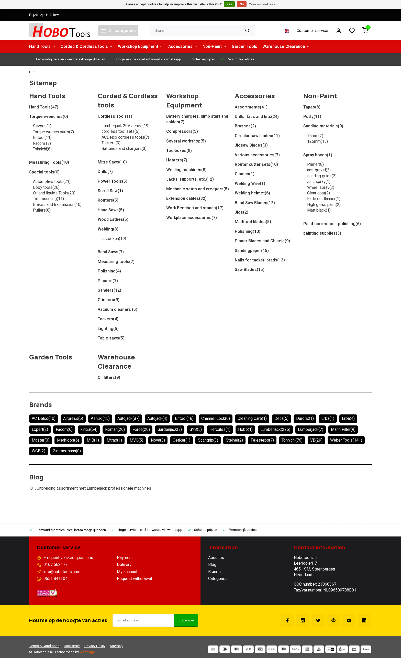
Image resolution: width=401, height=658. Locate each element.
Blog (36, 477)
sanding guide (322, 176)
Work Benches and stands (195, 208)
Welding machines (186, 170)
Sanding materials (323, 126)
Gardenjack (170, 429)
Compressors (182, 131)
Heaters (176, 160)
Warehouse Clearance (286, 46)
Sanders (109, 290)
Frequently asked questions (68, 558)
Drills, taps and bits (257, 116)
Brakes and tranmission (57, 205)
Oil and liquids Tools (54, 193)
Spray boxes (317, 155)
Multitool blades (253, 222)
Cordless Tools (115, 116)
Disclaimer (72, 646)
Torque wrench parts (53, 132)
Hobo (245, 429)
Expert (40, 429)
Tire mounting (48, 199)
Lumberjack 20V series (126, 126)
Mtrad (114, 440)
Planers (108, 281)
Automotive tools (52, 182)
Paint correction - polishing (332, 224)
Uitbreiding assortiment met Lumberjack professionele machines (94, 488)
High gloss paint (324, 205)
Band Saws (111, 252)
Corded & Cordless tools (87, 46)
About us (216, 558)
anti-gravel (319, 170)
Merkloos (68, 440)
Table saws (111, 338)
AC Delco (43, 418)
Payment (125, 558)
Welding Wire (250, 184)
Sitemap (116, 646)
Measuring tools (116, 262)
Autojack (128, 418)
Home (36, 72)
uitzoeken (114, 239)
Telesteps (262, 440)
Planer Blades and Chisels (262, 241)
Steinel (234, 440)
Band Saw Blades (255, 203)
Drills (105, 171)
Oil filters (109, 377)
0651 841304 (55, 579)
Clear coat (318, 193)
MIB (93, 440)
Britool (42, 138)
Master (40, 440)
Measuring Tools (49, 162)
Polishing (109, 271)
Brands (40, 404)
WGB (38, 451)
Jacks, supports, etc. (190, 179)
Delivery (124, 564)
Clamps (244, 174)
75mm (315, 136)
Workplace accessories (191, 218)
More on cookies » (262, 4)
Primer (315, 164)
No (242, 4)
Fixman (115, 429)
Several (42, 126)
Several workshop (186, 141)
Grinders (108, 300)
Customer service (312, 31)
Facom (42, 143)
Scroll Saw (110, 191)
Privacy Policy (94, 646)
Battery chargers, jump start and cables (197, 119)
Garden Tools (244, 46)
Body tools (46, 187)
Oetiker (181, 440)
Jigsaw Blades (251, 145)
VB (316, 440)
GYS (196, 429)
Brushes (245, 126)
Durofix (305, 418)
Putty (312, 116)
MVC (136, 440)
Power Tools (112, 181)
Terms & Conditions (44, 646)
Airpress (73, 418)
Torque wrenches (48, 116)
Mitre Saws (112, 162)
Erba (327, 418)
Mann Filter (343, 429)
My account (127, 572)
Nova (158, 440)
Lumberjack (275, 429)
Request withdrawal (134, 579)
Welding (108, 229)
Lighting (108, 329)
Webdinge (87, 652)
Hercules (219, 429)
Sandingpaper (252, 251)
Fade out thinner (323, 199)
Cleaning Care (252, 418)
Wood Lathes (113, 219)
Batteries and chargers (124, 149)
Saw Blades (249, 269)
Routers (108, 200)
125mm (317, 141)
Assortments (251, 107)
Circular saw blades (257, 136)
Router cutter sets (256, 164)
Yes (229, 4)
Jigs (241, 212)
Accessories (182, 46)
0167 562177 (55, 564)
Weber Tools (346, 440)
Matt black (319, 210)
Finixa (88, 429)
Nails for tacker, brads (260, 260)
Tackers (111, 143)
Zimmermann (67, 451)
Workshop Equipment (140, 46)
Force (141, 429)
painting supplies (322, 233)
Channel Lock (215, 418)
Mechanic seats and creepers (197, 189)
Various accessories (257, 155)
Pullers (42, 210)
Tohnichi (42, 149)
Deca (281, 418)
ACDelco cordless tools (125, 137)
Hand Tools (42, 46)
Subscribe (186, 620)
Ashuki (100, 418)
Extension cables (186, 198)
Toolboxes (179, 150)
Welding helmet (252, 193)
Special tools (44, 172)
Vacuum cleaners (117, 309)
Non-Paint (215, 46)
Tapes (311, 107)
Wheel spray (320, 187)
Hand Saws (111, 210)
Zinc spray (318, 182)
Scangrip (208, 440)
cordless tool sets (120, 131)
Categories (218, 579)
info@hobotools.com (61, 572)
